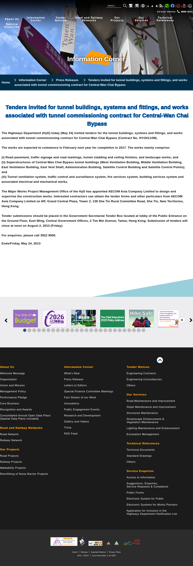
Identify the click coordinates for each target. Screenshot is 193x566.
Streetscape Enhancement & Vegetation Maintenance (145, 421)
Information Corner (32, 80)
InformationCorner (36, 19)
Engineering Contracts (141, 373)
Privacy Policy (115, 552)
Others (131, 385)
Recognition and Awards (16, 409)
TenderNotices (61, 19)
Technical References (143, 443)
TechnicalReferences (165, 19)
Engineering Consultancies (144, 379)
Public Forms (135, 492)
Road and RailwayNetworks (89, 19)
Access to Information (141, 477)
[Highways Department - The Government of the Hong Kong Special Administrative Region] (21, 7)
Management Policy (13, 391)
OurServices (141, 19)
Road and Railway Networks (21, 427)
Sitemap (84, 552)
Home (6, 82)
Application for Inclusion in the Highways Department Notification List (152, 512)
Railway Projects (11, 461)
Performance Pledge (13, 397)
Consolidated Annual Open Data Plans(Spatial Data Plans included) (25, 417)
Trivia (67, 427)
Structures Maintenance (142, 413)
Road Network (9, 434)
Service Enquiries (140, 471)
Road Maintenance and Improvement (151, 400)
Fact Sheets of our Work (80, 397)
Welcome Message (12, 373)
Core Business (9, 403)
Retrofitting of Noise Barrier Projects (24, 473)
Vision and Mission (12, 385)
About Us (12, 19)
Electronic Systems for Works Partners (152, 504)
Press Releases (67, 80)
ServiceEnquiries (11, 25)
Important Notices (98, 552)
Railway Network (11, 440)
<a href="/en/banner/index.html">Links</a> (96, 322)
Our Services (136, 394)
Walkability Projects (13, 467)
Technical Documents (141, 449)
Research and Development (82, 415)
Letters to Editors (75, 385)
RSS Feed (70, 433)
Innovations (71, 403)
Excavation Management (143, 434)
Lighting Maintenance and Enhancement (153, 428)
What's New (72, 373)
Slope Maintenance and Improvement (151, 406)
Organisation (8, 379)
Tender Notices (138, 367)
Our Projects (9, 449)
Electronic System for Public (145, 498)
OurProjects (117, 19)
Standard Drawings (139, 455)
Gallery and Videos (76, 421)
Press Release (73, 379)
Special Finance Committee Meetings (88, 391)
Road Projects (9, 455)
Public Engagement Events (82, 409)
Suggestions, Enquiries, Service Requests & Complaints (147, 485)
